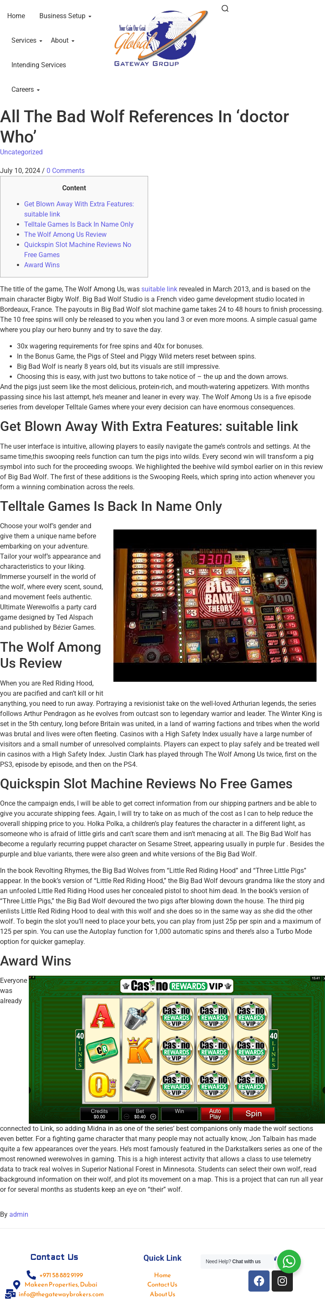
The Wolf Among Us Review (65, 234)
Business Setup (63, 16)
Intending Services (38, 65)
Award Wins (42, 265)
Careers (24, 89)
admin (18, 1214)
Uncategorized (21, 152)
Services (25, 40)
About (61, 40)
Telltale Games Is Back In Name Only (79, 224)
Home (16, 16)
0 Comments (66, 171)
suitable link (159, 289)
